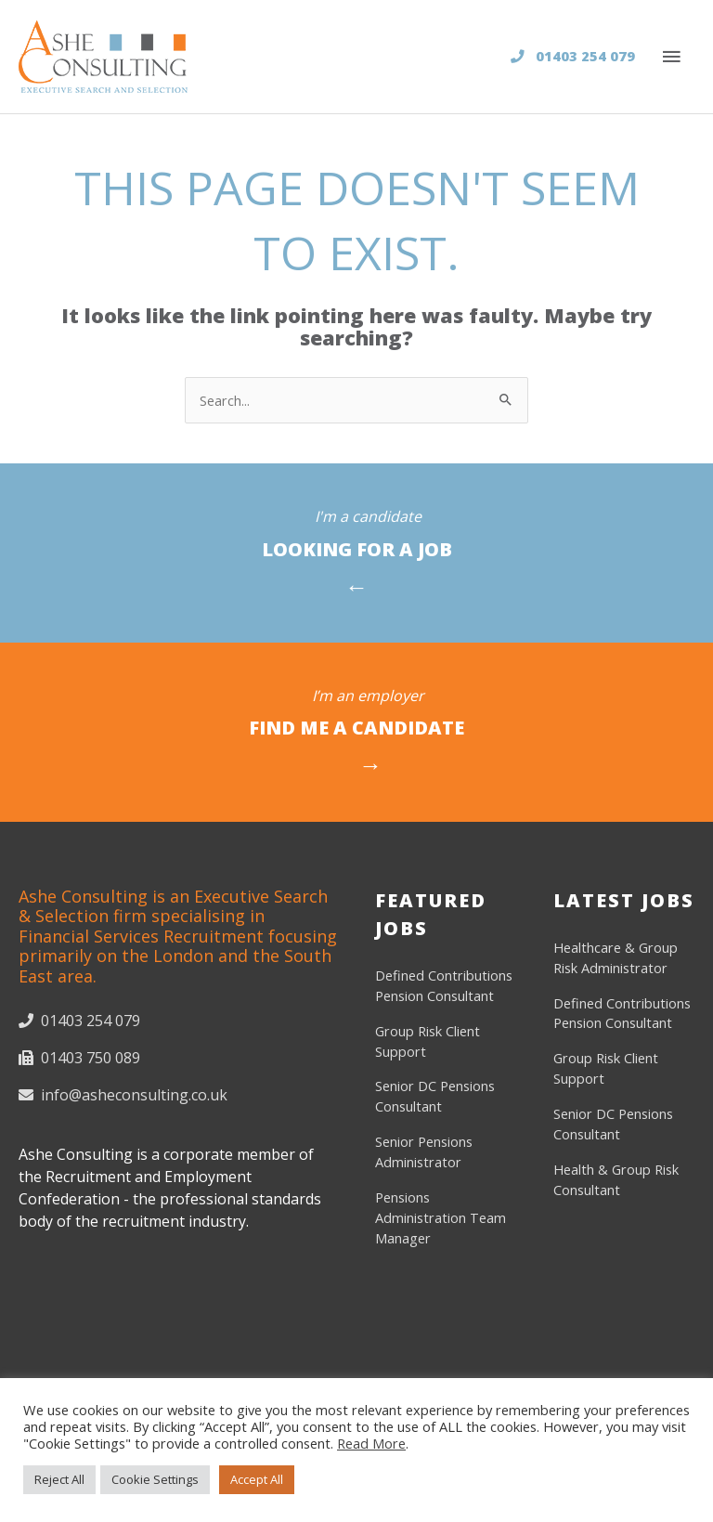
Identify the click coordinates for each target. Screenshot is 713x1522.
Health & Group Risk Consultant (616, 1179)
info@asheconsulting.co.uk (123, 1095)
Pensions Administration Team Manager (440, 1217)
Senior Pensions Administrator (424, 1151)
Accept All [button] (256, 1479)
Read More (371, 1443)
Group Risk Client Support (427, 1040)
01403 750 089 (79, 1057)
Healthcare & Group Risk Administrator (615, 957)
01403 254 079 (573, 55)
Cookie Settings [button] (155, 1479)
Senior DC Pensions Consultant (435, 1095)
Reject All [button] (59, 1479)
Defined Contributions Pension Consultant (443, 985)
